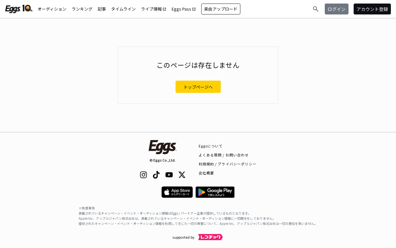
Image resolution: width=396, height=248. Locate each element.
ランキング (82, 9)
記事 (102, 9)
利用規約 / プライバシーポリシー (228, 163)
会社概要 (206, 172)
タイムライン (123, 9)
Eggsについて (211, 145)
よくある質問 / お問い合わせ (224, 154)
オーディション (52, 9)
